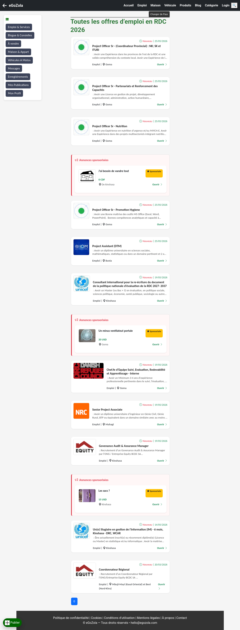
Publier (12, 622)
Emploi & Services (19, 27)
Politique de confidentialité (71, 618)
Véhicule (170, 5)
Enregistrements (18, 76)
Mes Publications (18, 85)
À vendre (13, 43)
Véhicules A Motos (19, 60)
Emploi (142, 5)
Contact (181, 618)
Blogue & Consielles (20, 35)
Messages (14, 68)
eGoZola (16, 5)
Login (225, 5)
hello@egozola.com (144, 623)
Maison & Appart (18, 52)
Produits (185, 5)
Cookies (96, 618)
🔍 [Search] (234, 5)
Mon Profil (14, 93)
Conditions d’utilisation (120, 618)
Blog (198, 5)
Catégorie (211, 5)
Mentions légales (148, 618)
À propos (168, 618)
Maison (155, 5)
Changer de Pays (159, 14)
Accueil (129, 5)
